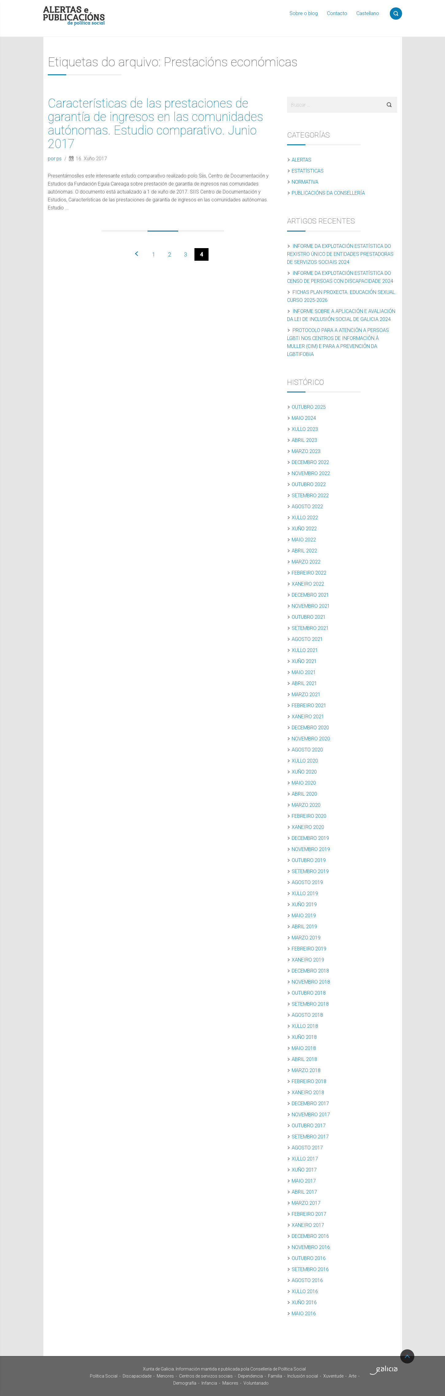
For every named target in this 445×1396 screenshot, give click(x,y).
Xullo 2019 (305, 893)
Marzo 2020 (306, 805)
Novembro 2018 (311, 982)
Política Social (103, 1376)
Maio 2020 (304, 783)
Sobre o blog (304, 13)
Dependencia (250, 1376)
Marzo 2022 (306, 562)
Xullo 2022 (305, 518)
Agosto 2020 (307, 750)
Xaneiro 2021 (308, 716)
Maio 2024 (304, 418)
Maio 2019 (304, 915)
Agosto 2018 (307, 1015)
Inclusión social (302, 1376)
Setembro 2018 (310, 1004)
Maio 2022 (304, 540)
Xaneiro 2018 (308, 1092)
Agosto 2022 (307, 506)
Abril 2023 (304, 440)
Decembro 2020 (310, 728)
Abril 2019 (304, 927)
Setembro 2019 (310, 871)
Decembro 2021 (310, 595)
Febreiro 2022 (309, 573)
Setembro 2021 (310, 628)
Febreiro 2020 (309, 816)
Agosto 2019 (307, 882)
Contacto (337, 13)
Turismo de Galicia (383, 1370)
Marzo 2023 (306, 451)
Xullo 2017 (305, 1159)
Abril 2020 (304, 794)
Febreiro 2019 (309, 949)
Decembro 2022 (310, 462)
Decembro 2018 (310, 971)
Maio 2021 (304, 672)
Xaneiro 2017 (308, 1225)
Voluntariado (256, 1383)
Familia (275, 1376)
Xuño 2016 (304, 1302)
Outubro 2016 (309, 1258)
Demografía (184, 1383)
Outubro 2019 (309, 860)
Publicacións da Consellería (328, 193)
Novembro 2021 (311, 606)
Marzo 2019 (306, 938)
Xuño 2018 (304, 1037)
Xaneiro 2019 (308, 960)
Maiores (230, 1383)
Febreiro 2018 (309, 1081)
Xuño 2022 (304, 529)
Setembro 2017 (310, 1137)
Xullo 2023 (305, 429)
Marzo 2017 (306, 1203)
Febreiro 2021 (309, 705)
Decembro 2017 (310, 1103)
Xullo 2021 (305, 650)
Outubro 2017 (309, 1126)
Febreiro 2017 (309, 1214)
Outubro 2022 (309, 484)
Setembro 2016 (310, 1269)
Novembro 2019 (311, 849)
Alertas (301, 160)
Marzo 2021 (306, 694)
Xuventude (333, 1376)
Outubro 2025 (309, 407)
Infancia (209, 1383)
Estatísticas (308, 171)
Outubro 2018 (309, 993)
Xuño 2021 (304, 661)
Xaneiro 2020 (308, 827)
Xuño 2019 (304, 904)
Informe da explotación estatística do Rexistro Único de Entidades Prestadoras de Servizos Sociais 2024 (340, 254)
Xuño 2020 (304, 772)
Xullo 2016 (305, 1291)
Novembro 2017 (311, 1114)
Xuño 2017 (304, 1170)
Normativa (305, 182)
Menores (165, 1376)
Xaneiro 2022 (308, 584)
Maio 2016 (304, 1313)
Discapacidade (137, 1376)
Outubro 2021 (309, 617)
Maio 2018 (304, 1048)
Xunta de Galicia (63, 1370)
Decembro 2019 (310, 838)
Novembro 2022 (311, 473)
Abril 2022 (304, 551)
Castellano (367, 13)
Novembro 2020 (311, 739)
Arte (352, 1376)
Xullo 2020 (305, 761)
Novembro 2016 (311, 1247)
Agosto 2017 (307, 1148)
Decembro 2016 (310, 1236)
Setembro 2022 (310, 495)
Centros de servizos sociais (206, 1376)
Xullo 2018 (305, 1026)
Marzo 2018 (306, 1070)
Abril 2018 (304, 1059)
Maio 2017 (304, 1181)
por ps (55, 159)
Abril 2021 (304, 683)
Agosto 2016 (307, 1280)
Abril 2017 (304, 1192)
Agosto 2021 (307, 639)
